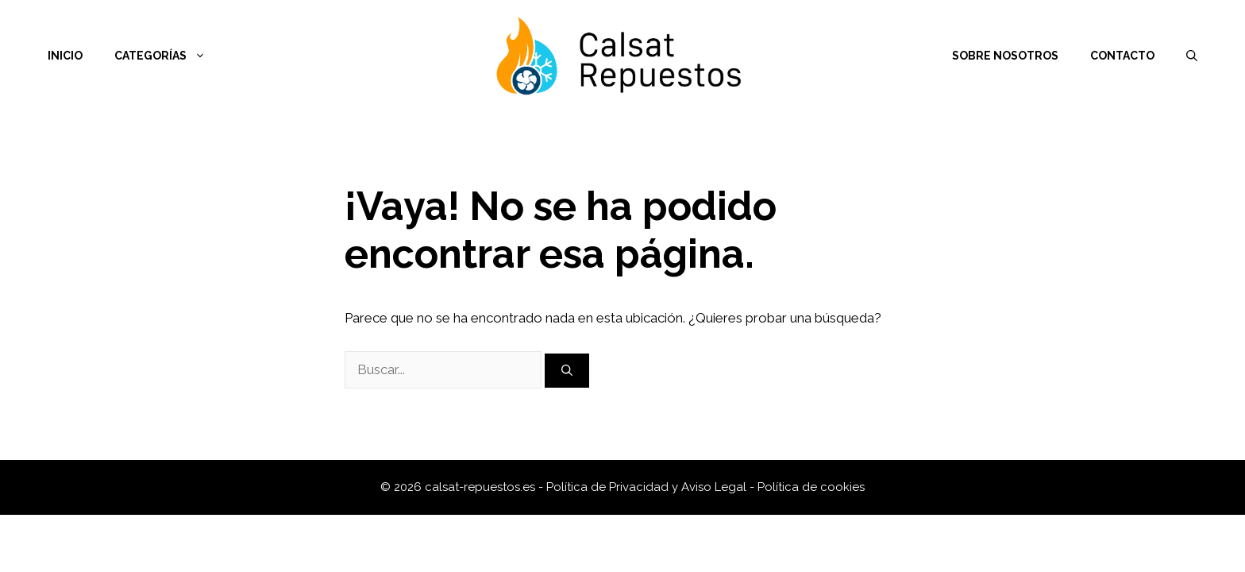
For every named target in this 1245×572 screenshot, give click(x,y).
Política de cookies (811, 487)
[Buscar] (567, 371)
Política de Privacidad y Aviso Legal (648, 487)
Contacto (1122, 55)
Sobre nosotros (1005, 55)
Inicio (65, 55)
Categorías (168, 55)
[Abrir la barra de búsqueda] (1191, 55)
